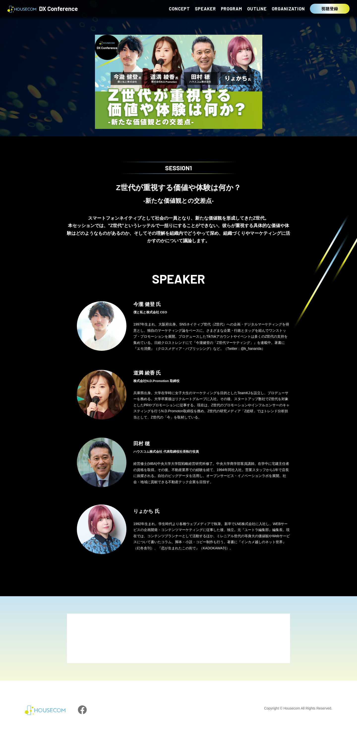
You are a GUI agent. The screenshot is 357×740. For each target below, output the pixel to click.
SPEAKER (205, 8)
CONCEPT (179, 8)
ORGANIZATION (288, 8)
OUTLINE (257, 8)
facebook (82, 709)
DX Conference (42, 9)
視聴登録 (329, 8)
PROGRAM (231, 8)
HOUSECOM (45, 710)
